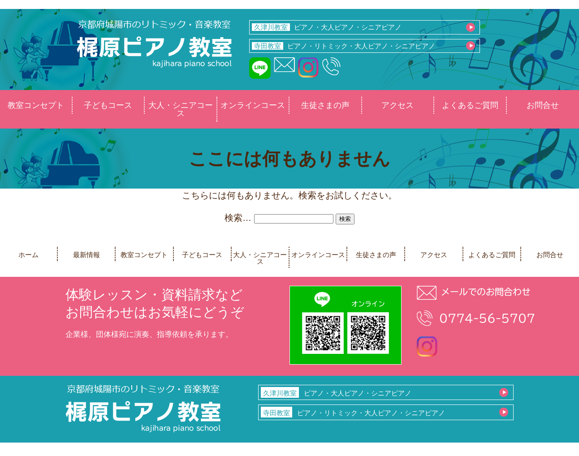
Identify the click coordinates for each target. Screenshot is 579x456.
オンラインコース (252, 105)
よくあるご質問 (470, 105)
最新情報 (86, 254)
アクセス (397, 105)
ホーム (28, 254)
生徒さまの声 (325, 105)
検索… (238, 218)
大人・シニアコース (180, 109)
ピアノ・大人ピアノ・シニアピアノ (327, 27)
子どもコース (108, 105)
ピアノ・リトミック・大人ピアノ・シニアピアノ (344, 46)
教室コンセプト (36, 105)
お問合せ (543, 105)
